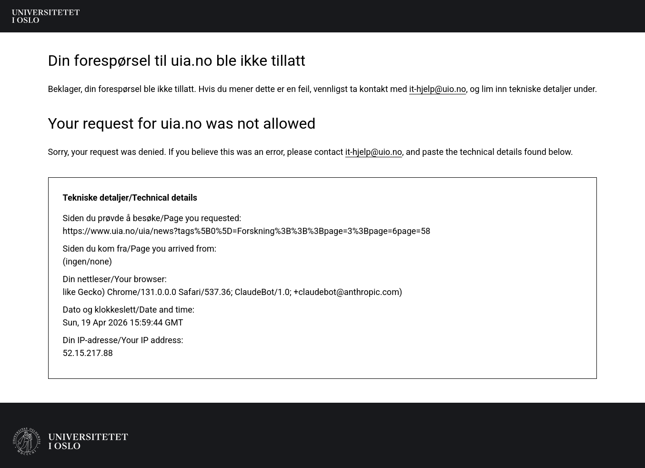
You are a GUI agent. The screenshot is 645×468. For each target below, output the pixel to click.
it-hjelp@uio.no (437, 89)
